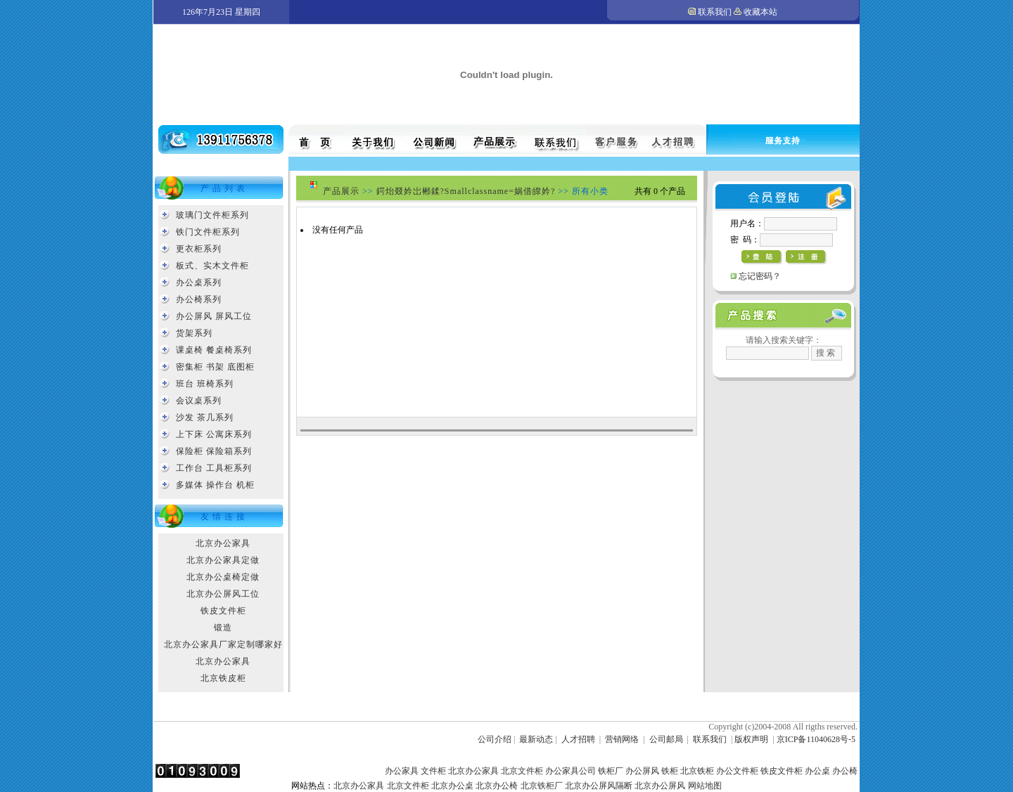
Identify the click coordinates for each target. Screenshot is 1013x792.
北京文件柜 (522, 771)
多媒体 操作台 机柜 (215, 485)
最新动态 (536, 739)
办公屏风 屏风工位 (214, 316)
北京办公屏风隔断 (598, 786)
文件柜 (433, 771)
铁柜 (669, 771)
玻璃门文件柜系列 (212, 215)
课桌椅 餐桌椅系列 (214, 350)
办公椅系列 (199, 299)
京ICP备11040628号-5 (816, 739)
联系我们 (715, 12)
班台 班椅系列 (205, 384)
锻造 (223, 627)
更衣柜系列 (199, 249)
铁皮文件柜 (223, 611)
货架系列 (194, 333)
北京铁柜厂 (542, 786)
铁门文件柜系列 (208, 232)
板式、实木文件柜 (212, 266)
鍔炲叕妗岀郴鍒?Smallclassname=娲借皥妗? (466, 191)
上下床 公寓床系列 (214, 434)
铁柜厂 (610, 771)
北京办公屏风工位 (223, 594)
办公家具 (402, 771)
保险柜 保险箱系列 (214, 451)
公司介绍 (494, 739)
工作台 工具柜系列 (214, 468)
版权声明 (751, 739)
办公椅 (845, 771)
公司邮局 (666, 739)
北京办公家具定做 (223, 560)
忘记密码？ (760, 276)
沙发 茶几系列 (205, 417)
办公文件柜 (737, 771)
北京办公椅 (497, 786)
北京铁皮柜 (223, 678)
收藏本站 (760, 12)
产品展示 (341, 191)
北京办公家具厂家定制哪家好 (223, 644)
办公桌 (817, 771)
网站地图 (705, 786)
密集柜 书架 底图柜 (215, 367)
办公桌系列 (199, 282)
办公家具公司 (570, 771)
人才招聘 (578, 739)
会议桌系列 (199, 400)
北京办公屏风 (660, 786)
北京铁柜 (697, 771)
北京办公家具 (223, 543)
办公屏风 (642, 771)
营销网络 (622, 739)
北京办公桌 (452, 786)
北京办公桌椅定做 (223, 577)
